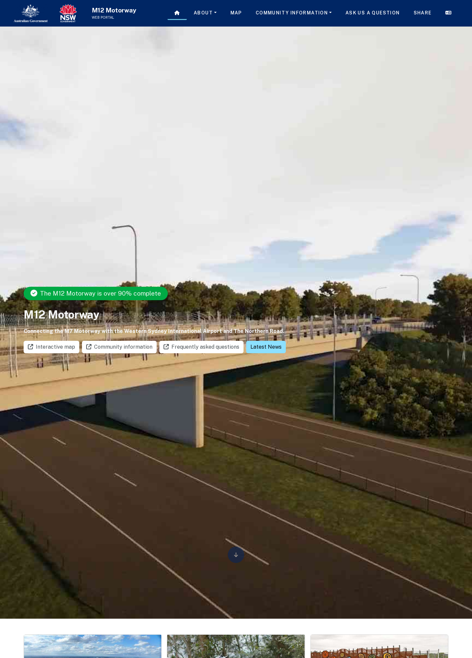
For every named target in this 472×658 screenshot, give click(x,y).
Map (236, 12)
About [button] (203, 12)
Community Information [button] (292, 12)
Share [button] (423, 12)
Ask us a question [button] (372, 12)
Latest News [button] (266, 347)
